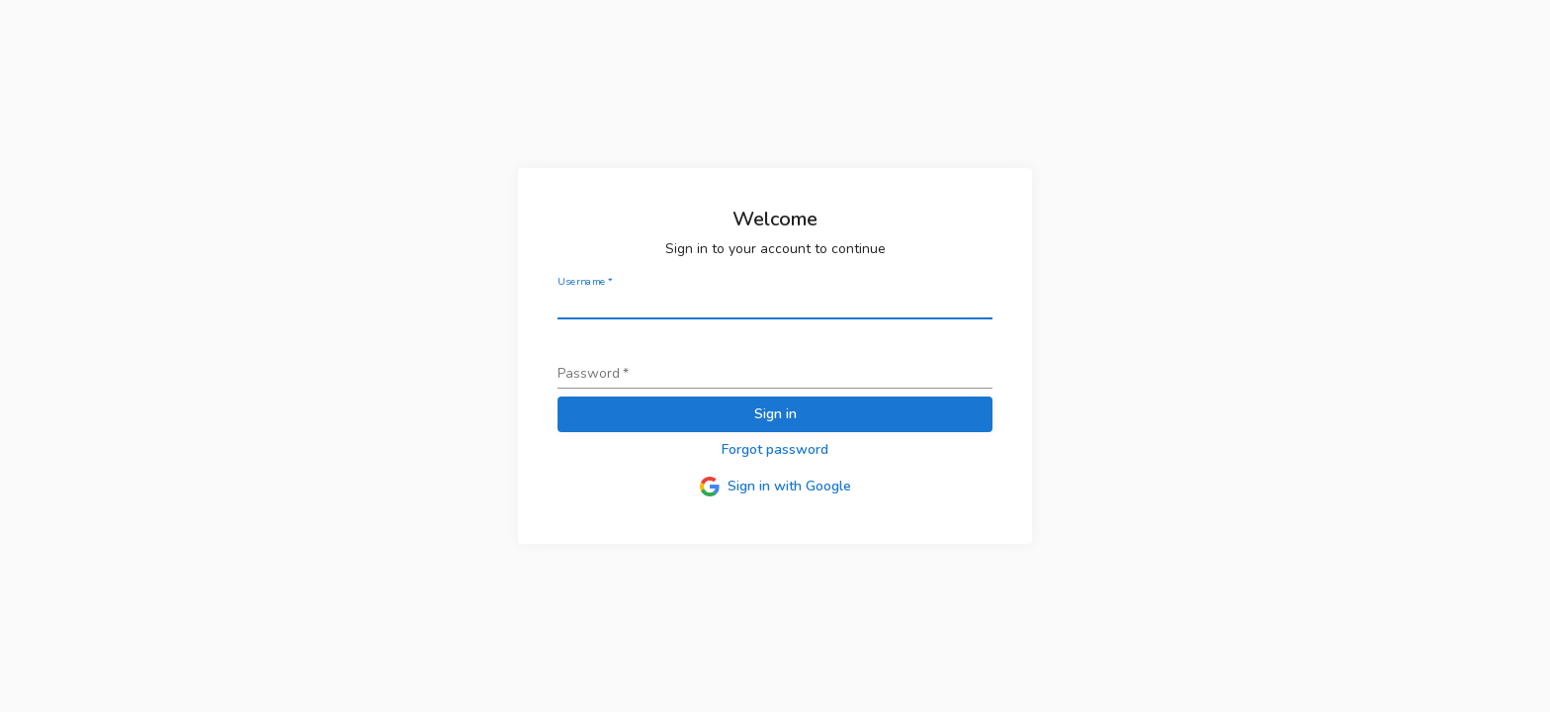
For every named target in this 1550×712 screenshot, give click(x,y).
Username (585, 281)
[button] (775, 450)
